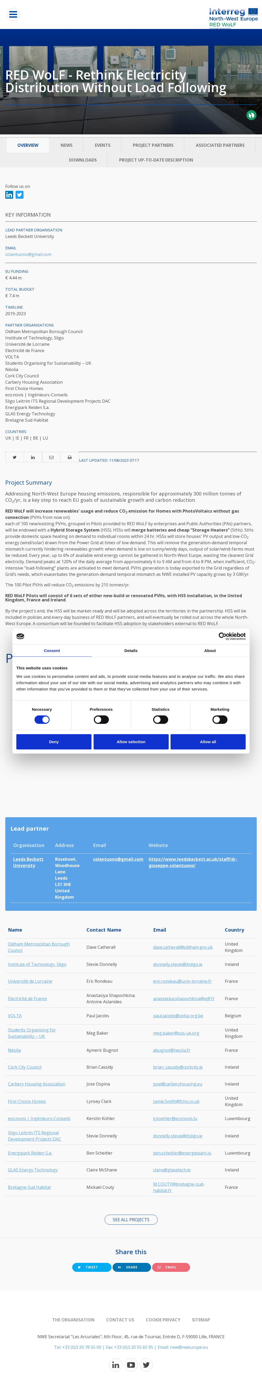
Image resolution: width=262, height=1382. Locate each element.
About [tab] (210, 650)
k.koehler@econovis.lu (175, 1118)
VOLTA (15, 1016)
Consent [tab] (52, 650)
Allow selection (131, 741)
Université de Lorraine (30, 981)
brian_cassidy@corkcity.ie (178, 1067)
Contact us (120, 1320)
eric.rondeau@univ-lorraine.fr (182, 981)
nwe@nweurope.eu (189, 1347)
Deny (54, 741)
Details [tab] (131, 650)
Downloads (83, 160)
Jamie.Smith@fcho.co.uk (176, 1101)
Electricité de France (27, 998)
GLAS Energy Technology (33, 1170)
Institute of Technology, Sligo (37, 964)
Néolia (14, 1050)
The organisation (73, 1320)
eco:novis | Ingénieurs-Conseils (39, 1118)
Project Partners (153, 145)
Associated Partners (220, 145)
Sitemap (201, 1320)
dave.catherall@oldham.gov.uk (183, 947)
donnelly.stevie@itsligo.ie (177, 964)
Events (102, 145)
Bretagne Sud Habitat (29, 1187)
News (66, 145)
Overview (27, 145)
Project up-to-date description (156, 160)
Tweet (88, 1267)
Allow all (208, 741)
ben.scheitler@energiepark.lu (182, 1153)
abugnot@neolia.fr (171, 1050)
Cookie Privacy (163, 1320)
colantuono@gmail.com (28, 254)
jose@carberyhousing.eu (177, 1084)
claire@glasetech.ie (172, 1170)
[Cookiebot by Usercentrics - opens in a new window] (223, 636)
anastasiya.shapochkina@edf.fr (184, 998)
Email (167, 1267)
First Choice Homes (27, 1101)
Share (128, 1267)
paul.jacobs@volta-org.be (178, 1016)
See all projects (131, 1220)
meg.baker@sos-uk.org (176, 1033)
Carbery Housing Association (36, 1084)
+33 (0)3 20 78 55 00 (81, 1347)
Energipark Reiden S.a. (30, 1153)
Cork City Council (24, 1067)
